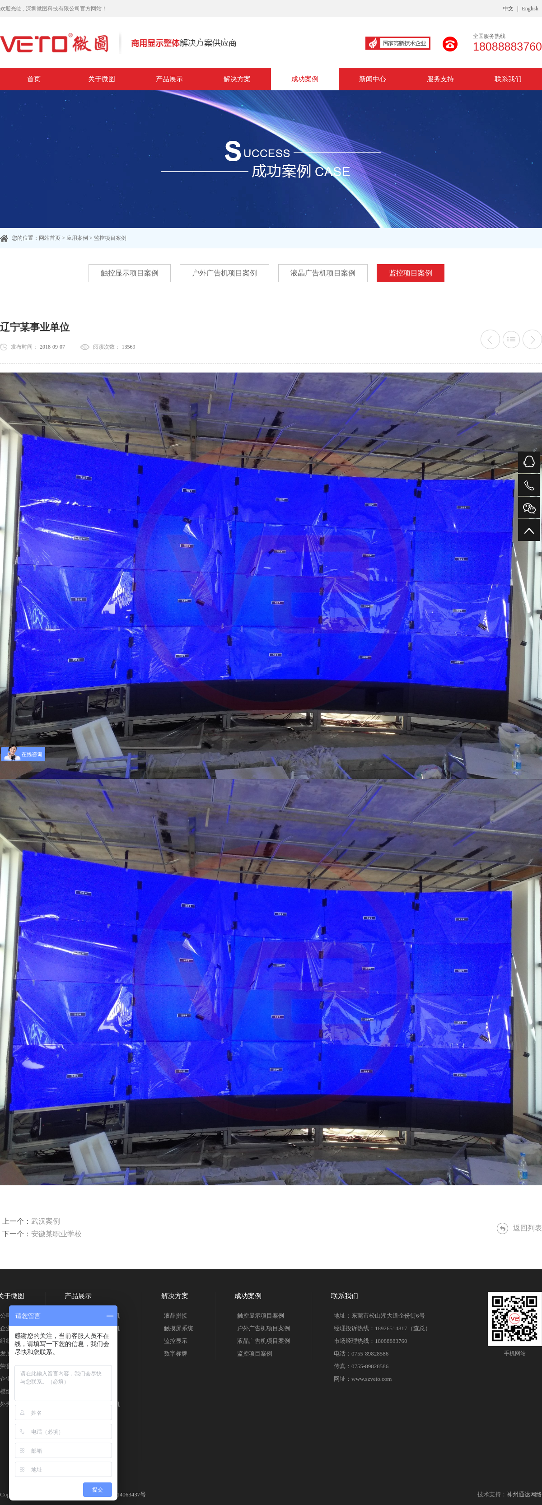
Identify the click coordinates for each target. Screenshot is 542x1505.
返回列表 (527, 1228)
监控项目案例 (410, 273)
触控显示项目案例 (130, 273)
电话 (529, 485)
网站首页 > (52, 238)
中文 (508, 8)
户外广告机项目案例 (224, 273)
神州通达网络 (524, 1494)
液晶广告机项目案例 (322, 273)
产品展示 (169, 79)
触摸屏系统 (178, 1328)
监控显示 (175, 1340)
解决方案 (237, 79)
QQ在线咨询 (529, 462)
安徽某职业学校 (56, 1234)
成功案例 (304, 79)
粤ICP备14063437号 (121, 1494)
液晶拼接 (175, 1315)
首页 (34, 79)
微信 (529, 507)
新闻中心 (372, 79)
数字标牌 (175, 1353)
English (530, 8)
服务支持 (440, 79)
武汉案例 (45, 1221)
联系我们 (508, 79)
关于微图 (101, 79)
